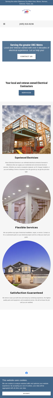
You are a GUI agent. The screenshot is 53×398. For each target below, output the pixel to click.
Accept (26, 393)
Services (26, 92)
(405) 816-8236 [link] (26, 24)
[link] (26, 13)
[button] (4, 24)
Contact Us (26, 56)
